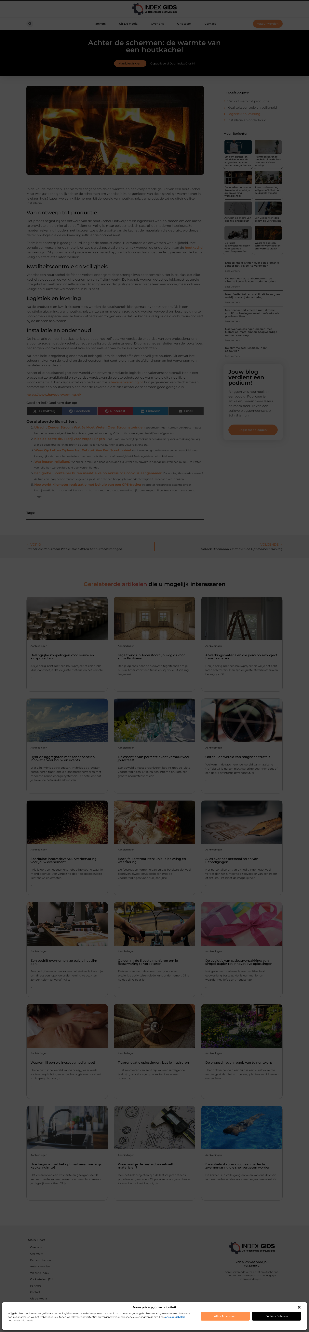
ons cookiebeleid (175, 1316)
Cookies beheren (276, 1316)
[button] (299, 1307)
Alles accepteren (225, 1316)
